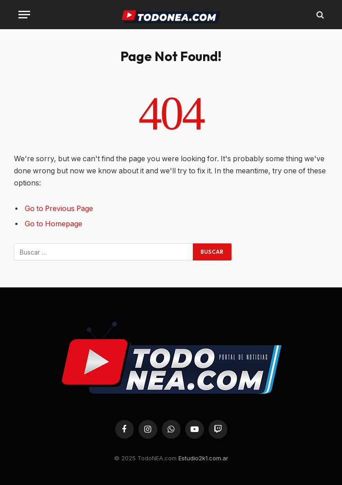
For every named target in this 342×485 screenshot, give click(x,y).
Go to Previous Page (59, 208)
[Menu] (24, 14)
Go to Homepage (53, 224)
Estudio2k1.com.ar (203, 458)
